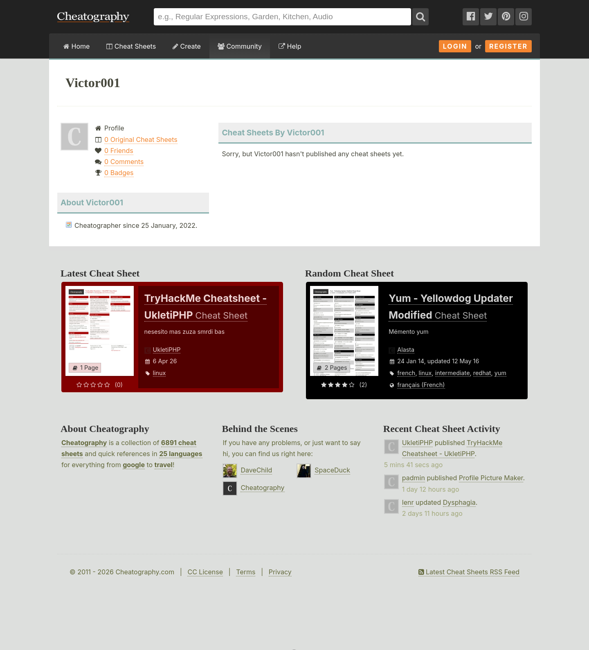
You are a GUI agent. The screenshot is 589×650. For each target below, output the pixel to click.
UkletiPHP (167, 349)
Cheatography (84, 443)
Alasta (405, 349)
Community (240, 46)
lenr (408, 502)
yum (500, 372)
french (406, 372)
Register (508, 46)
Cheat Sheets (131, 46)
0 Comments (124, 161)
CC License (205, 572)
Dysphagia (459, 502)
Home (76, 46)
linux (159, 372)
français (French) (421, 384)
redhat (482, 372)
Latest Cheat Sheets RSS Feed (468, 572)
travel (164, 465)
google (134, 465)
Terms (245, 572)
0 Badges (118, 173)
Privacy (280, 572)
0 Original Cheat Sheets (141, 139)
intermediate (452, 372)
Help (290, 46)
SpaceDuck (332, 470)
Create (187, 46)
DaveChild (256, 470)
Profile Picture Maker (491, 478)
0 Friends (118, 150)
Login (455, 46)
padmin (413, 478)
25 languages (180, 454)
